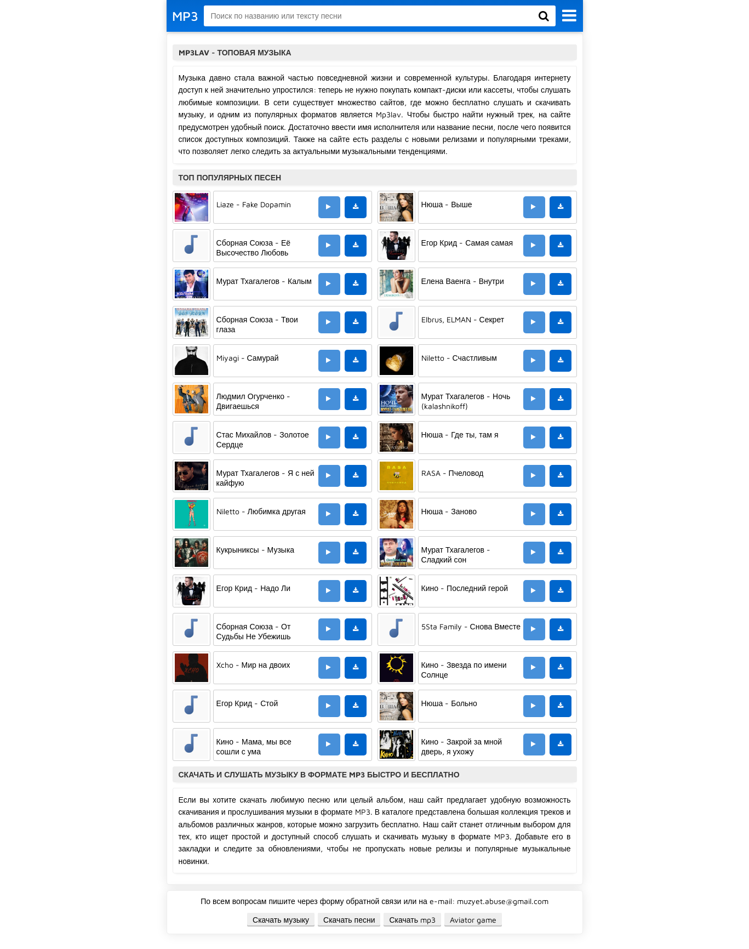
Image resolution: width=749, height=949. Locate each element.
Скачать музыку (281, 919)
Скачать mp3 (412, 919)
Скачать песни (349, 919)
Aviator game (473, 919)
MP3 (185, 16)
